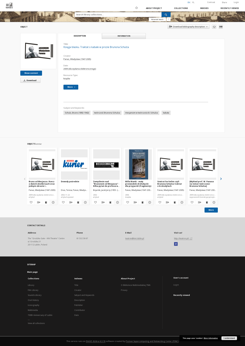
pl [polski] (193, 2)
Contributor (79, 310)
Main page (32, 272)
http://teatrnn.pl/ (183, 238)
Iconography (33, 305)
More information (211, 338)
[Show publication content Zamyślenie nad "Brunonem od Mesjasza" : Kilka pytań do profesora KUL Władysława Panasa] (110, 202)
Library (31, 285)
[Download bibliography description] (38, 202)
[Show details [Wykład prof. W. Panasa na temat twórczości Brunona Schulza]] (213, 202)
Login (236, 2)
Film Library (33, 290)
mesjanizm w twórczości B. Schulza (141, 112)
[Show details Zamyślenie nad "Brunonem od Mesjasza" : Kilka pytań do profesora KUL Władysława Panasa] (117, 202)
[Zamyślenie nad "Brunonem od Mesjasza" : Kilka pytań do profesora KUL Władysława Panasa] (106, 164)
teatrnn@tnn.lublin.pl (134, 238)
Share (224, 2)
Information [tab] (124, 36)
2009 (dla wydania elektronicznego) (79, 69)
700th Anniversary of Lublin (40, 315)
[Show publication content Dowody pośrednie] (78, 202)
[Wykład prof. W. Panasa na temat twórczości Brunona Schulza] (202, 183)
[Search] (166, 14)
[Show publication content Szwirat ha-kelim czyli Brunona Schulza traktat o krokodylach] (174, 202)
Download (29, 80)
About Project (154, 8)
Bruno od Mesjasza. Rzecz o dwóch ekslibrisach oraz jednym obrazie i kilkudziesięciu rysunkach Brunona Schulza (42, 183)
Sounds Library (34, 295)
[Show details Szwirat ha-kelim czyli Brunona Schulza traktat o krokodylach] (181, 202)
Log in (176, 284)
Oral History (33, 300)
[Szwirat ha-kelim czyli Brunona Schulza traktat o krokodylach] (171, 164)
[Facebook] (176, 244)
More (211, 210)
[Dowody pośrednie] (74, 164)
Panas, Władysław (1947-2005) (77, 59)
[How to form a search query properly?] (169, 19)
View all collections (36, 323)
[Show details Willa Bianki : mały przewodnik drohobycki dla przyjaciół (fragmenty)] (149, 202)
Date (76, 315)
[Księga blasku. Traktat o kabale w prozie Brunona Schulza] (38, 51)
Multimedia (33, 310)
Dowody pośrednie (70, 181)
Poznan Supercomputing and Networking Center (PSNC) (152, 341)
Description (79, 300)
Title (76, 285)
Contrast (211, 2)
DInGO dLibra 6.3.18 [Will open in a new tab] (95, 341)
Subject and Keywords (84, 295)
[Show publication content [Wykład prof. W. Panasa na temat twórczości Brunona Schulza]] (206, 202)
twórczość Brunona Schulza (107, 112)
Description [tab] (80, 36)
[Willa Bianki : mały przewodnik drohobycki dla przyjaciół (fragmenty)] (138, 164)
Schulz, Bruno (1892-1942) (77, 112)
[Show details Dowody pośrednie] (85, 202)
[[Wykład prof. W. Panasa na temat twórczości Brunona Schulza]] (203, 164)
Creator (77, 290)
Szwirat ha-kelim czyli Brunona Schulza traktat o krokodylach (169, 183)
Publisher (78, 305)
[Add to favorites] (214, 27)
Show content (31, 73)
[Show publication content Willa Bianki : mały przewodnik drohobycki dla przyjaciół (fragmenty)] (142, 202)
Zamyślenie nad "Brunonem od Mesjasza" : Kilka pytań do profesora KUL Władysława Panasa (106, 183)
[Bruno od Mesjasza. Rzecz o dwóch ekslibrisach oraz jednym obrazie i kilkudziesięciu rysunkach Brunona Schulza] (42, 164)
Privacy (124, 290)
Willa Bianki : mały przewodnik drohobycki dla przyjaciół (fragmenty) (138, 183)
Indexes (204, 8)
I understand (229, 338)
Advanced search (157, 19)
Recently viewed (230, 8)
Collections (181, 8)
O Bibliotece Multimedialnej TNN (135, 285)
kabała (166, 112)
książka (66, 78)
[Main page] (136, 8)
